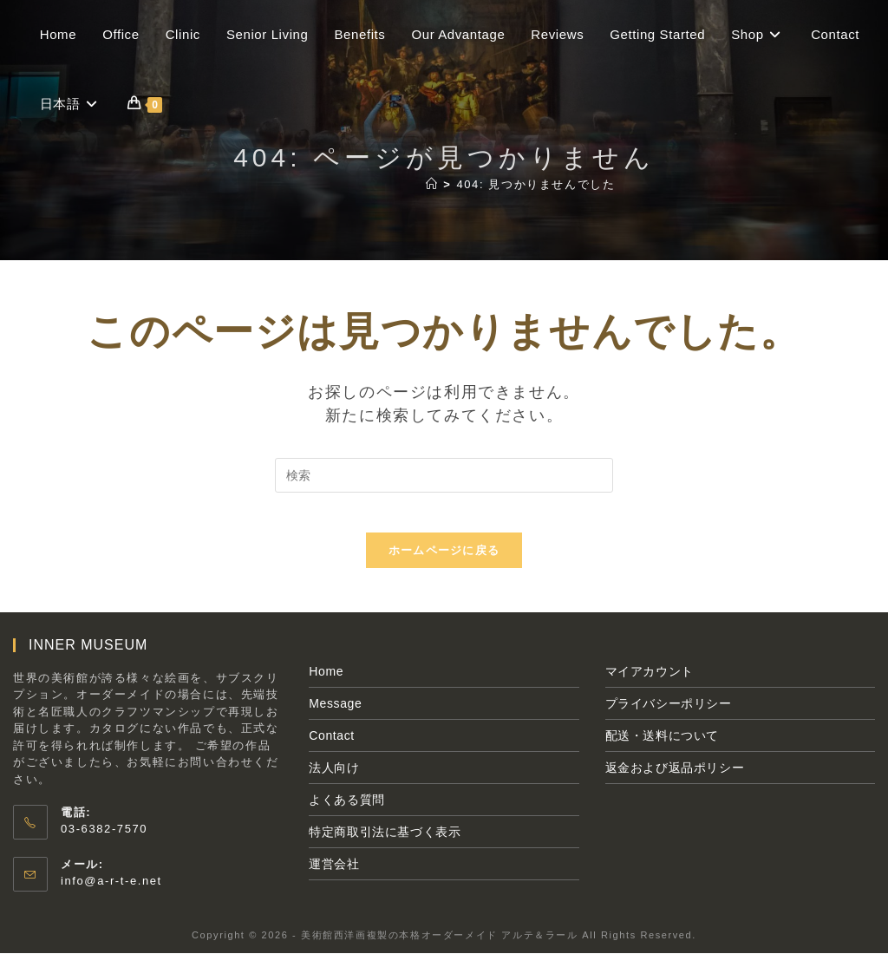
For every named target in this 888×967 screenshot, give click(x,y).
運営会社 (334, 877)
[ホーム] (432, 184)
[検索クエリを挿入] (444, 475)
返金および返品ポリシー (675, 780)
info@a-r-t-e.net (111, 893)
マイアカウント (649, 684)
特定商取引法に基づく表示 (384, 845)
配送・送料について (662, 748)
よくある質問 (347, 813)
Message (335, 716)
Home (326, 684)
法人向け (334, 780)
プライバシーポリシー (668, 716)
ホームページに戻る (444, 563)
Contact (331, 748)
